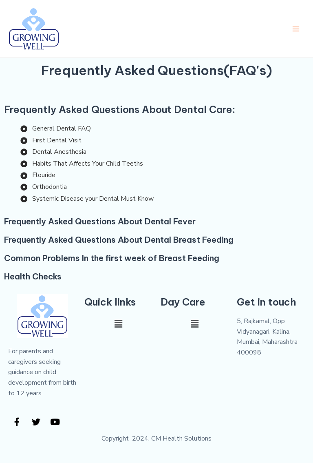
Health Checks (33, 276)
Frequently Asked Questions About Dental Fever (100, 221)
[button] (118, 324)
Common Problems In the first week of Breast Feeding (111, 258)
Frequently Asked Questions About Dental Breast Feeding (119, 240)
